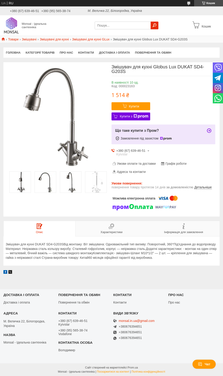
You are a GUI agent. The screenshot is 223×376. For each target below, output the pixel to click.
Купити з (134, 116)
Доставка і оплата (114, 52)
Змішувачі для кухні (54, 39)
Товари (13, 39)
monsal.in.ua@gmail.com (137, 321)
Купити (134, 106)
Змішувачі (29, 39)
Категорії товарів (40, 52)
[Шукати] (154, 25)
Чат (204, 364)
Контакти (86, 52)
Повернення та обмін (153, 52)
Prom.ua (133, 367)
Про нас (66, 52)
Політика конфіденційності (148, 371)
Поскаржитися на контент (113, 371)
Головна (13, 52)
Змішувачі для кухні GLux (91, 39)
